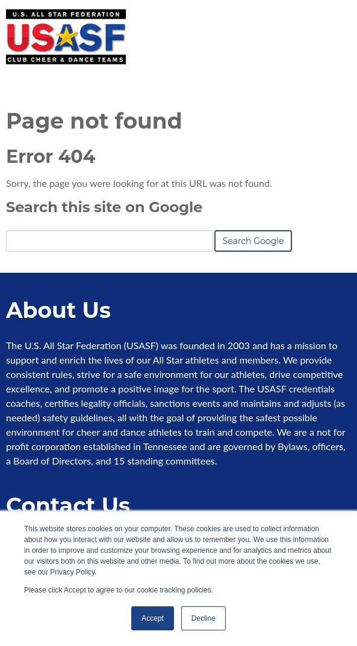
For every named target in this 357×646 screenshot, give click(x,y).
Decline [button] (203, 618)
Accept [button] (152, 618)
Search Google (253, 241)
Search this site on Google (104, 207)
